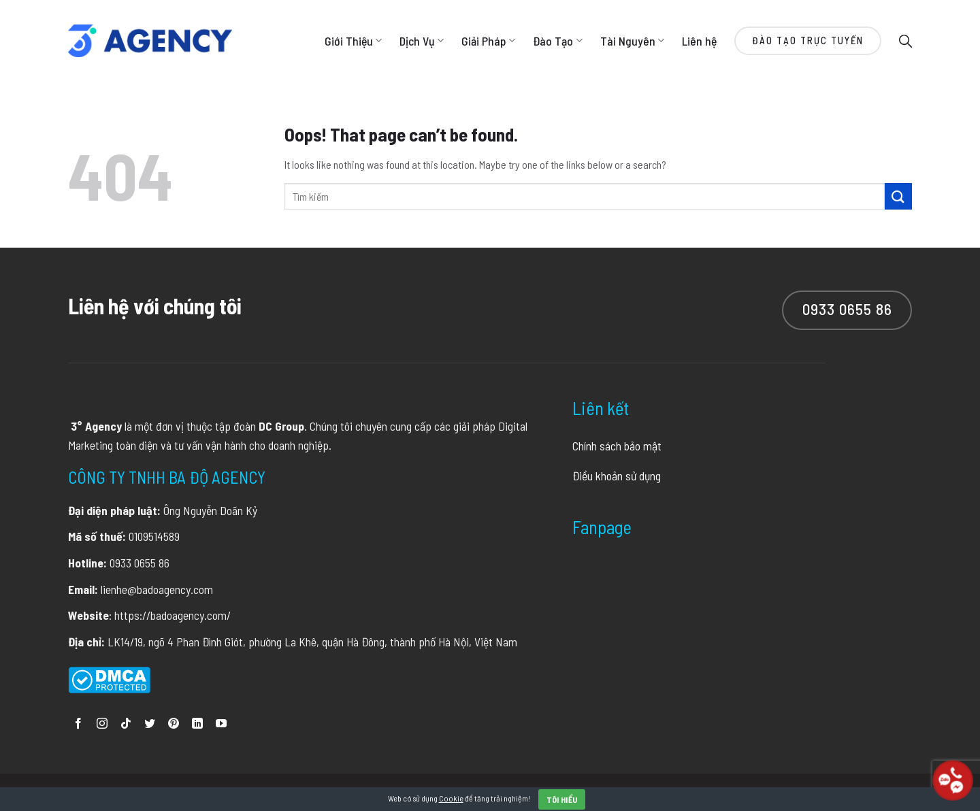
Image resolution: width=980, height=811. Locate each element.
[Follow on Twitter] (149, 724)
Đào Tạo (557, 40)
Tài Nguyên (632, 40)
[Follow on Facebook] (78, 724)
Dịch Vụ (421, 40)
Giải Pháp (488, 40)
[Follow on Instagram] (102, 724)
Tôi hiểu (562, 799)
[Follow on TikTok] (125, 724)
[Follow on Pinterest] (173, 724)
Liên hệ (699, 40)
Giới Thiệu (353, 40)
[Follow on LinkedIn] (197, 724)
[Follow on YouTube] (221, 724)
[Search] (905, 40)
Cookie (451, 798)
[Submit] (898, 196)
